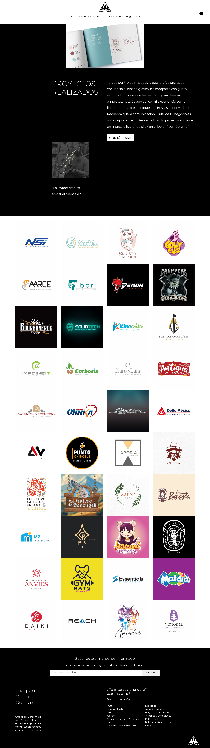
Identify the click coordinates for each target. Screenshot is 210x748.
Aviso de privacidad (155, 709)
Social (91, 16)
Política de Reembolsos (158, 722)
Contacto (138, 16)
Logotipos (150, 705)
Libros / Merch (115, 709)
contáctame (120, 138)
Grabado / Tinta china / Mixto (122, 725)
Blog (128, 16)
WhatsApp (125, 699)
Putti (109, 705)
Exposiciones (116, 16)
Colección (80, 16)
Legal (148, 725)
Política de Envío (154, 719)
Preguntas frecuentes (157, 712)
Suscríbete (151, 672)
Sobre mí (102, 16)
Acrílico (111, 715)
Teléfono (111, 699)
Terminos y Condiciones (158, 715)
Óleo (109, 712)
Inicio (70, 16)
